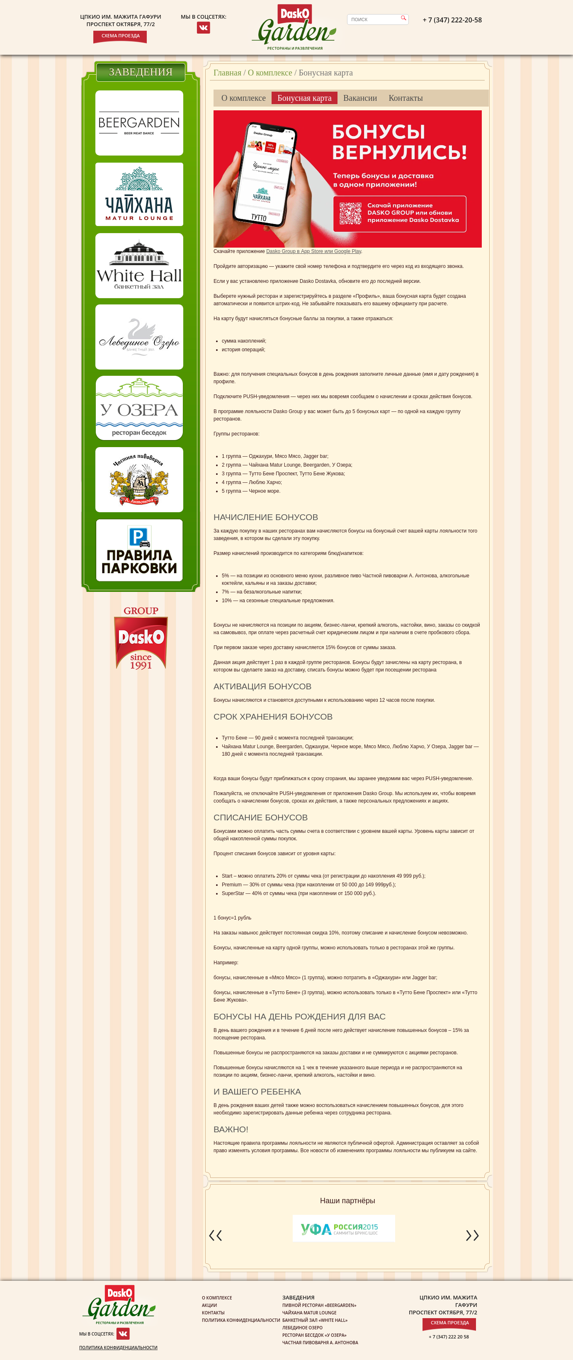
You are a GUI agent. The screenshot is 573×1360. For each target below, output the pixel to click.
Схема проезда (121, 35)
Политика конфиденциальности (118, 1347)
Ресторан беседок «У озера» (314, 1335)
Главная (227, 72)
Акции (209, 1305)
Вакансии (360, 98)
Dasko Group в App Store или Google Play (313, 251)
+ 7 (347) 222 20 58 (449, 1336)
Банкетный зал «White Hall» (314, 1320)
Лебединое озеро (302, 1328)
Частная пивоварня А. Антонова (320, 1342)
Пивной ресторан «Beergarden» (319, 1305)
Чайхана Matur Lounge (309, 1313)
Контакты (405, 98)
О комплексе (270, 72)
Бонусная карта (304, 98)
